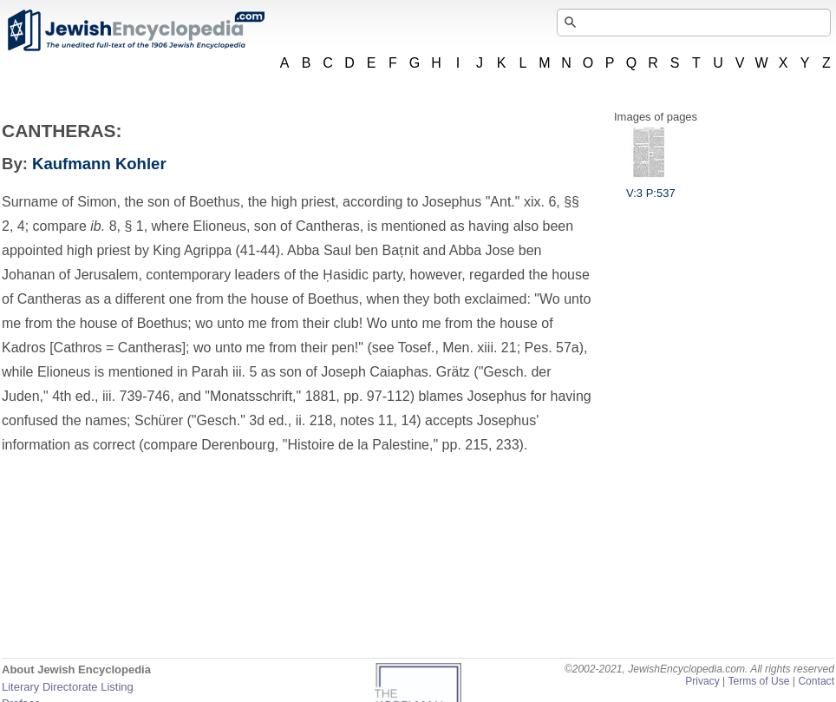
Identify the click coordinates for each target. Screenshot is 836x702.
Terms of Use (758, 681)
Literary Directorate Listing (68, 686)
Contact (816, 681)
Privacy (702, 681)
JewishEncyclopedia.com (135, 30)
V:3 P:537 (651, 187)
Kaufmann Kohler (99, 163)
